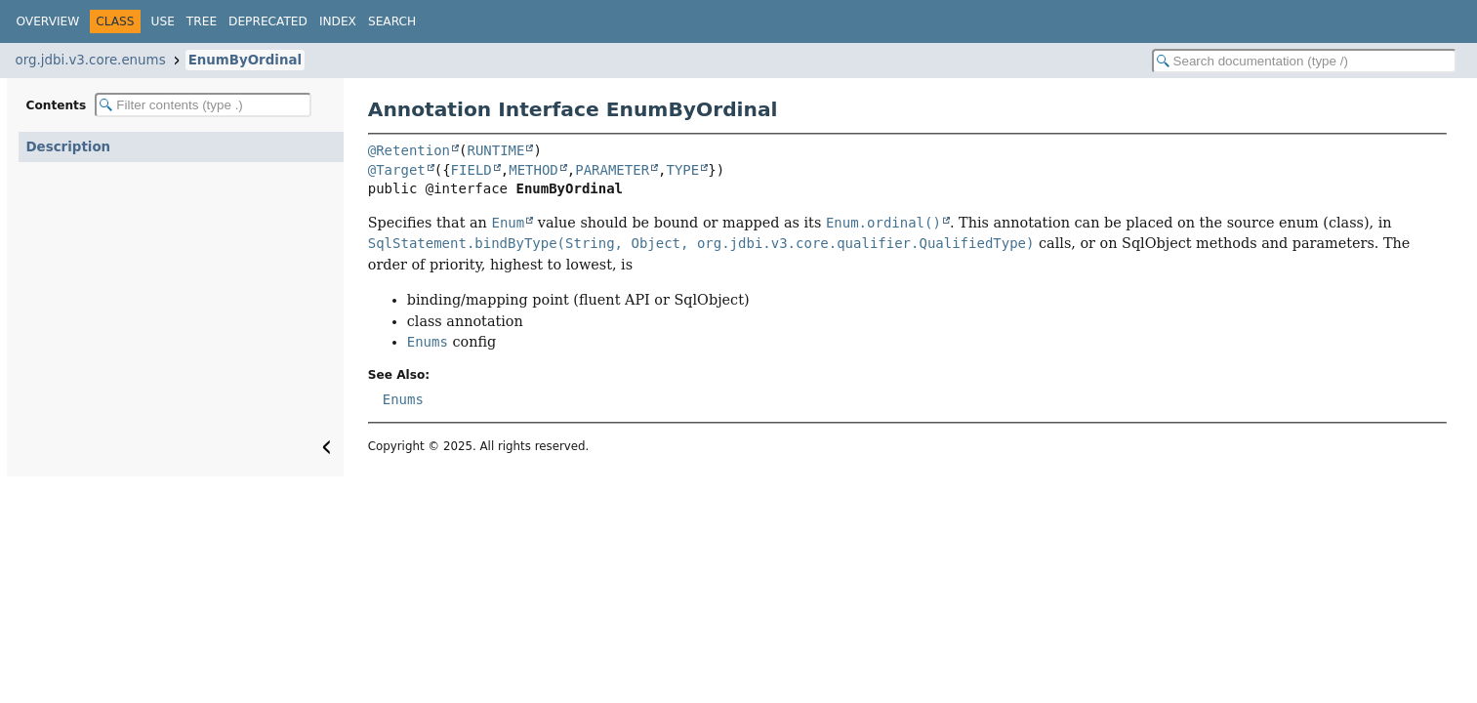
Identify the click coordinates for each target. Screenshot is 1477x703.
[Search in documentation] (1304, 61)
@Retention (409, 150)
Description (68, 147)
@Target (397, 170)
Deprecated (268, 21)
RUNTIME (495, 150)
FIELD (471, 170)
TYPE (683, 170)
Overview (48, 21)
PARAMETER (612, 170)
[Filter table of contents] (203, 105)
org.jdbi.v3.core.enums (91, 60)
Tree (201, 21)
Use (163, 21)
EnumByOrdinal (245, 60)
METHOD (533, 170)
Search (392, 21)
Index (337, 21)
